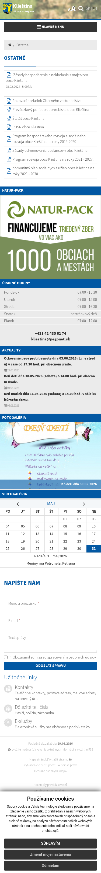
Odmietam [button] (50, 865)
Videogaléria (14, 494)
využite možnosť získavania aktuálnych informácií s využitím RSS (50, 749)
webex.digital (58, 791)
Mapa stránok (38, 759)
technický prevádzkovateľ (50, 785)
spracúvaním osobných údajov (71, 657)
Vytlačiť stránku (60, 759)
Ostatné (22, 45)
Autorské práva (67, 765)
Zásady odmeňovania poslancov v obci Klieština (50, 150)
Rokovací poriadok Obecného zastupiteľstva (46, 100)
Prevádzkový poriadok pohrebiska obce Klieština (50, 109)
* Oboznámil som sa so (50, 657)
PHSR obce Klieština (28, 127)
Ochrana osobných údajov (50, 771)
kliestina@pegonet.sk (50, 339)
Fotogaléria (14, 417)
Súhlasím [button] (50, 843)
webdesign (41, 791)
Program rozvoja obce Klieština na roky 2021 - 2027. (52, 159)
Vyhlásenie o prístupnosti (40, 765)
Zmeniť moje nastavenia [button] (50, 854)
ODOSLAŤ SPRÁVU (51, 665)
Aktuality (11, 350)
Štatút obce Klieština (28, 118)
